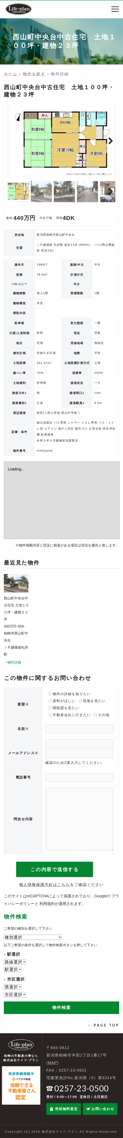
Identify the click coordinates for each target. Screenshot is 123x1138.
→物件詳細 (12, 662)
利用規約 (47, 904)
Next (110, 141)
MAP (52, 1063)
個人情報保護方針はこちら (44, 884)
